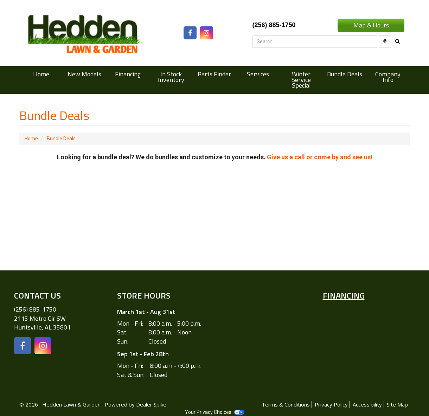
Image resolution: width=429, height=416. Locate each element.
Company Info (388, 76)
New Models (84, 74)
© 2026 (30, 404)
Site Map (397, 404)
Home (41, 74)
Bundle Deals (344, 74)
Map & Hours (371, 25)
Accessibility (367, 404)
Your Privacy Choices (214, 412)
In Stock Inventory (171, 76)
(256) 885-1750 (35, 309)
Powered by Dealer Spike (135, 404)
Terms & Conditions (286, 404)
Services (258, 74)
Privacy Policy (331, 404)
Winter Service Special (301, 79)
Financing (128, 74)
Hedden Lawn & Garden (72, 404)
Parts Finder (214, 74)
